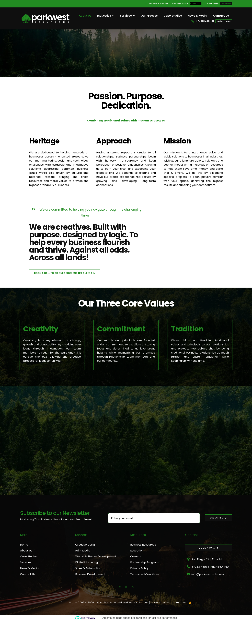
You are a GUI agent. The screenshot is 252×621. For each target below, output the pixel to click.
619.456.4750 (220, 567)
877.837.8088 (200, 567)
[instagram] (126, 587)
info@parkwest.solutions (207, 574)
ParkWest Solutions (135, 602)
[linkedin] (132, 587)
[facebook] (120, 587)
